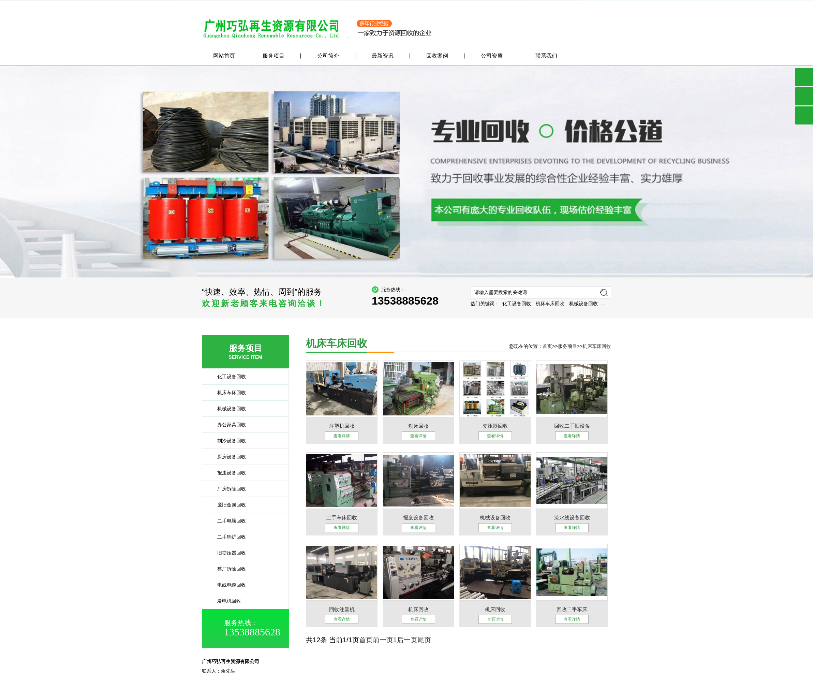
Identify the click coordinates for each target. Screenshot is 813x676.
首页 (547, 346)
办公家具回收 (227, 424)
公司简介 (541, 5)
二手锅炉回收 (227, 537)
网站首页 (224, 57)
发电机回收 (225, 601)
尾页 (424, 640)
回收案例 (437, 57)
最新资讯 (383, 57)
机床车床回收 (585, 303)
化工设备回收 (552, 303)
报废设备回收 (227, 472)
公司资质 (492, 57)
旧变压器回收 (227, 553)
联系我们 (601, 5)
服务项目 (568, 5)
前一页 (383, 640)
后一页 (407, 640)
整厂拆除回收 (227, 569)
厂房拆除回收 (227, 488)
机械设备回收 (619, 303)
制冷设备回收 (227, 440)
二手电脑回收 (227, 521)
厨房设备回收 (227, 456)
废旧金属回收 (227, 505)
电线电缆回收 (227, 585)
